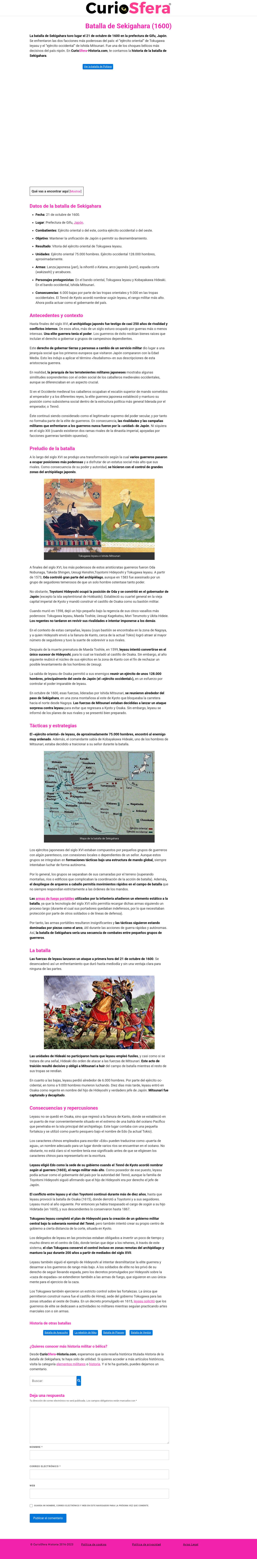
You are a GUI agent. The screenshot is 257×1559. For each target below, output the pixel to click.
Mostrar (75, 191)
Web (32, 1485)
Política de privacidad (146, 1544)
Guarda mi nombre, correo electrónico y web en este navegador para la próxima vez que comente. (91, 1505)
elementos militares (71, 1364)
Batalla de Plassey (113, 1332)
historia (94, 1364)
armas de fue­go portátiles (55, 898)
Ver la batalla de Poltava (98, 66)
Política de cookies (93, 1544)
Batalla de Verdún (141, 1332)
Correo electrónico (45, 1466)
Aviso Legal (191, 1544)
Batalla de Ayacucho (56, 1332)
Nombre (36, 1447)
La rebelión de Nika (85, 1332)
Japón (78, 222)
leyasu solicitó (144, 1301)
